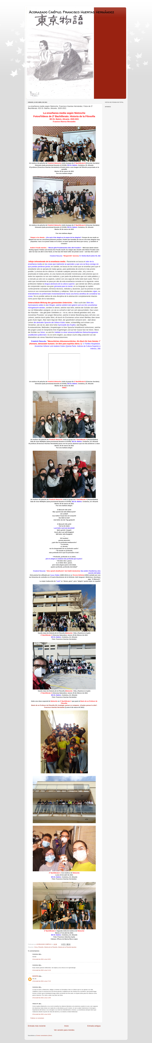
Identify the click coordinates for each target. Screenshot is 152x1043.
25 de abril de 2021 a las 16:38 (41, 1014)
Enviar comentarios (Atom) (44, 1035)
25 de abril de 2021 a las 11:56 (41, 997)
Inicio (66, 1026)
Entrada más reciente (37, 1026)
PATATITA (35, 976)
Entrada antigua (93, 1026)
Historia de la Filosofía (50, 947)
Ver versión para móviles (64, 1030)
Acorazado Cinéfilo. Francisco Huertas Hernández (71, 12)
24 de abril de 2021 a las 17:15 (41, 981)
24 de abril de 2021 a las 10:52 (41, 959)
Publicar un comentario (37, 1018)
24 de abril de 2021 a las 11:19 (41, 970)
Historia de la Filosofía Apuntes (67, 947)
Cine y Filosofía (38, 947)
